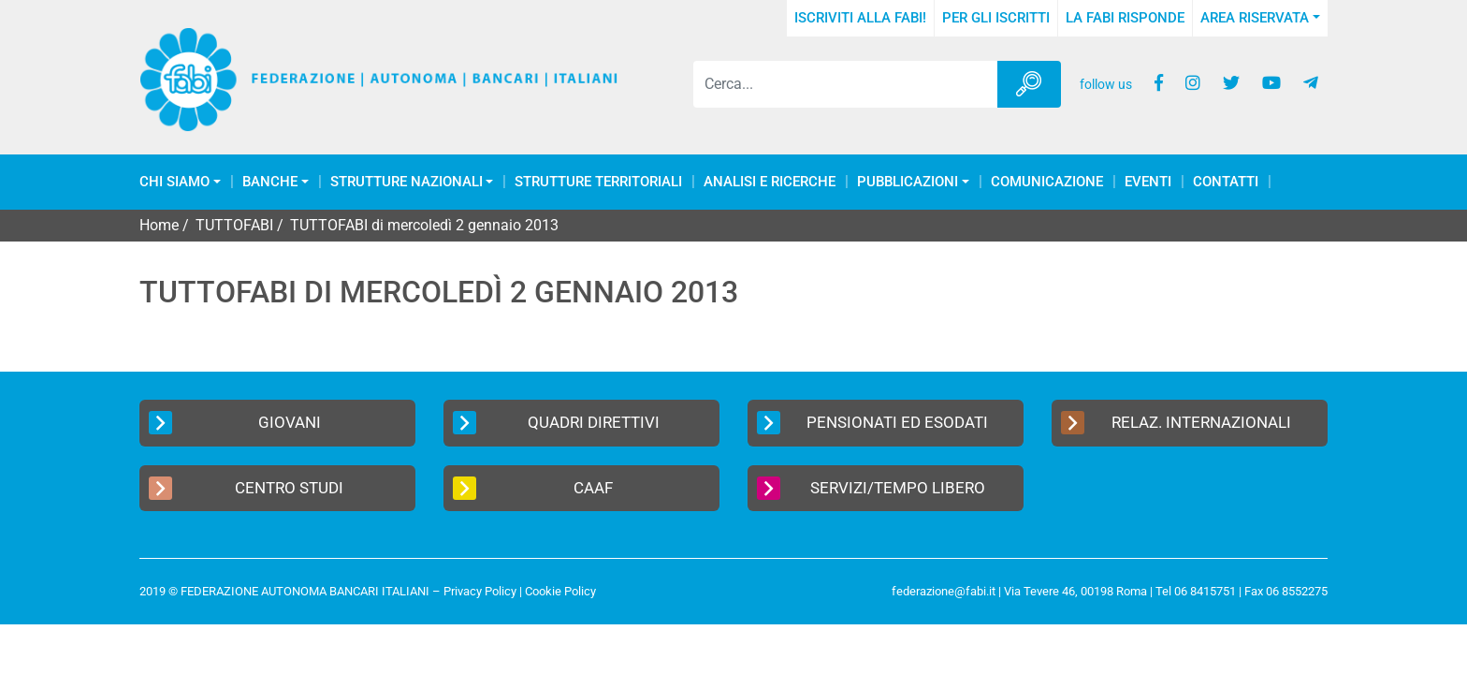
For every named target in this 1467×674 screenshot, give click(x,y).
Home (159, 225)
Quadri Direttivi (556, 422)
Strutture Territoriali (598, 182)
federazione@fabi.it (943, 591)
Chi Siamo (174, 182)
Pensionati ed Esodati (872, 422)
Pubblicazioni (907, 182)
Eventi (1148, 182)
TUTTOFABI (234, 225)
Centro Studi (246, 488)
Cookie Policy (560, 591)
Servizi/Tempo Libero (871, 488)
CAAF (533, 488)
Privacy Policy (479, 591)
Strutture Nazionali (406, 182)
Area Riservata (1254, 17)
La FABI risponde (1125, 17)
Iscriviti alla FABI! (860, 17)
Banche (270, 182)
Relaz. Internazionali (1176, 422)
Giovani (235, 422)
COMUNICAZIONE (1047, 182)
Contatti (1225, 182)
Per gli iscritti (996, 17)
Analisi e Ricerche (769, 182)
